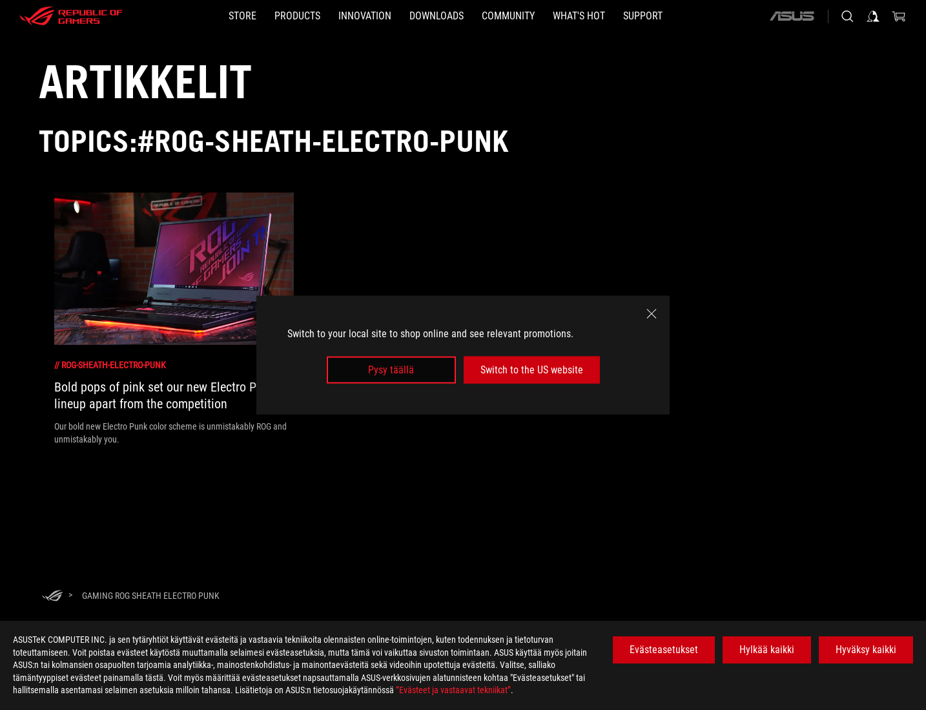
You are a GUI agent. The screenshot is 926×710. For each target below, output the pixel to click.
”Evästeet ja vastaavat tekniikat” (453, 690)
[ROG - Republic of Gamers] (71, 16)
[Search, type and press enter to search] (847, 16)
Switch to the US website (531, 370)
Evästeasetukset (664, 649)
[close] (651, 313)
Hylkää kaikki (766, 649)
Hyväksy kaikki (866, 649)
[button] (297, 16)
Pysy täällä (391, 370)
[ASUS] (792, 16)
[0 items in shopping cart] (899, 16)
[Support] (643, 16)
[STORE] (242, 16)
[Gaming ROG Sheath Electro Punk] (151, 595)
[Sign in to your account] (873, 16)
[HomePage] (52, 596)
